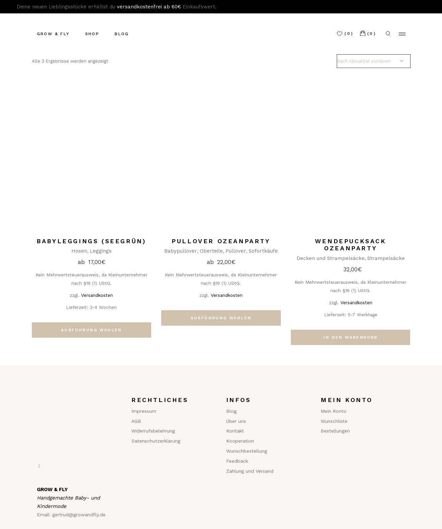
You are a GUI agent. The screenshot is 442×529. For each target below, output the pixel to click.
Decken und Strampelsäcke (331, 258)
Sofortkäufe (263, 251)
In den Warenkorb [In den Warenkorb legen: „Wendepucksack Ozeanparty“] (350, 337)
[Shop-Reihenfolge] (374, 61)
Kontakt (235, 431)
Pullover (236, 251)
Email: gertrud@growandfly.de (71, 514)
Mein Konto (333, 411)
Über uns (236, 421)
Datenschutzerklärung (155, 441)
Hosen (79, 251)
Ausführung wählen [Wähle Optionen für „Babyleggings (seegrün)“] (91, 330)
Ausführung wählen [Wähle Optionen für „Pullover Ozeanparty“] (221, 318)
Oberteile (211, 251)
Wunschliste (334, 421)
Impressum (143, 411)
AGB (136, 421)
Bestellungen (335, 431)
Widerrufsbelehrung (153, 431)
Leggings (101, 251)
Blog (231, 411)
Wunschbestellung (246, 451)
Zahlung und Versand (249, 471)
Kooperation (240, 441)
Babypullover (180, 251)
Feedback (237, 461)
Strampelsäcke (386, 258)
